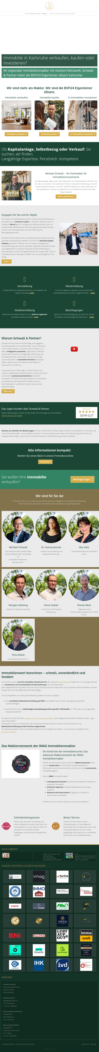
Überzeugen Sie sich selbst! (12, 415)
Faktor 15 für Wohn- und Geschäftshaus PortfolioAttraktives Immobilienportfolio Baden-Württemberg (52, 858)
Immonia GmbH (29, 1044)
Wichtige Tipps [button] (81, 479)
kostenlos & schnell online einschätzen (39, 718)
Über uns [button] (8, 391)
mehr (32, 293)
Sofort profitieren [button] (65, 196)
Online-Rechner (63, 682)
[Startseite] (49, 6)
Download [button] (44, 462)
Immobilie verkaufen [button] (16, 134)
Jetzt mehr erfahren (9, 732)
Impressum (85, 1044)
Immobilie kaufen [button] (49, 134)
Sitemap (93, 1044)
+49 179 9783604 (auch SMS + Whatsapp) (36, 13)
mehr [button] (6, 261)
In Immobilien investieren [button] (82, 134)
